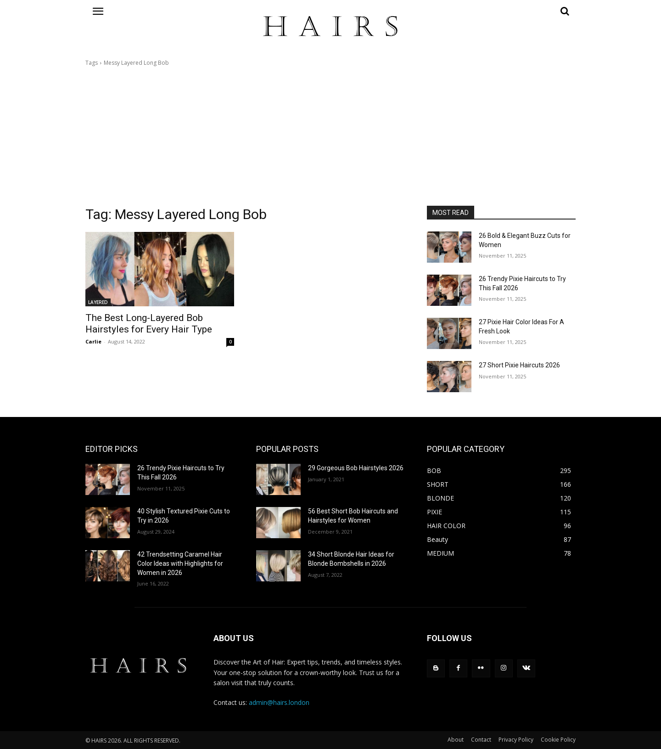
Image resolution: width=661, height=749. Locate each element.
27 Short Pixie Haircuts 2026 (519, 365)
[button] (501, 11)
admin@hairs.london (279, 702)
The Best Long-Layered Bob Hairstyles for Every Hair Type (148, 323)
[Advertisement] (330, 136)
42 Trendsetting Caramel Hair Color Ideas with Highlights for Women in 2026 (180, 563)
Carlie (93, 341)
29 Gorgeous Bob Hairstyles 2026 (355, 468)
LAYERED (98, 302)
